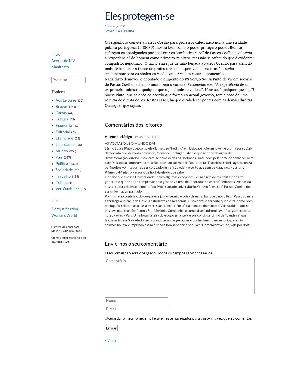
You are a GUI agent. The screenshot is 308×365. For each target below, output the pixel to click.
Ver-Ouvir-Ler (67, 189)
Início (55, 54)
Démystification (64, 209)
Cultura (62, 119)
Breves (62, 106)
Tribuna (62, 182)
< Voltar (111, 340)
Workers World (64, 215)
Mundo (62, 151)
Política (62, 163)
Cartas (61, 113)
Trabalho (63, 176)
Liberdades (65, 144)
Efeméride (64, 138)
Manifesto (60, 67)
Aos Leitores (66, 100)
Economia (64, 125)
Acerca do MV (63, 60)
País (59, 157)
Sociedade (64, 170)
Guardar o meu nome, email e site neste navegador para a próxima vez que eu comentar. (180, 318)
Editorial (63, 132)
